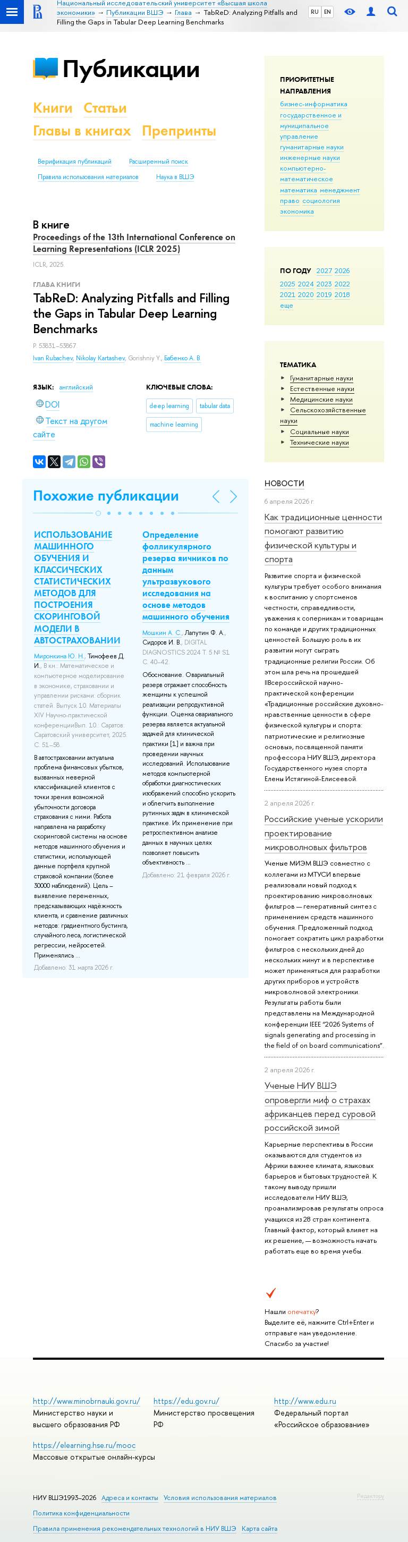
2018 (342, 294)
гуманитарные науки (312, 146)
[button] (98, 513)
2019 (324, 294)
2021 (287, 294)
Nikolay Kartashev (100, 358)
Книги (53, 107)
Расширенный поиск (158, 161)
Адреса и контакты (129, 1497)
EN (327, 11)
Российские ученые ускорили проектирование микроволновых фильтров (324, 832)
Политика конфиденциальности (81, 1513)
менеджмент (340, 189)
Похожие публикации (106, 495)
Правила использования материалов (88, 177)
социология (321, 200)
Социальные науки (319, 431)
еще (286, 305)
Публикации (131, 68)
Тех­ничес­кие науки (319, 442)
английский (76, 387)
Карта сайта (259, 1528)
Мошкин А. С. (162, 633)
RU (315, 11)
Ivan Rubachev (53, 358)
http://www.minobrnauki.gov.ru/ (86, 1401)
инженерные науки (310, 157)
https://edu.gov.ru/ (186, 1401)
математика (298, 189)
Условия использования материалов (220, 1497)
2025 (287, 284)
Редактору (370, 1495)
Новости (284, 483)
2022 (342, 284)
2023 (324, 284)
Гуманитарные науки (321, 378)
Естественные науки (322, 388)
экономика (297, 211)
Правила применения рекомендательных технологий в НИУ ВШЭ (134, 1528)
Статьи (105, 107)
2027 (324, 270)
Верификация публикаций (75, 161)
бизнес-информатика (313, 103)
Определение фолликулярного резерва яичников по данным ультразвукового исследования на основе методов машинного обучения (186, 576)
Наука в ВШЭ (175, 177)
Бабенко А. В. (182, 358)
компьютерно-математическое (306, 173)
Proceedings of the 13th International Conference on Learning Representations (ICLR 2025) (134, 243)
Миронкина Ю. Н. (59, 656)
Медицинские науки (321, 399)
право (290, 200)
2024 (306, 284)
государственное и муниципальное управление (311, 125)
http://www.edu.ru (305, 1401)
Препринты (179, 130)
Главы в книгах (82, 130)
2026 (342, 270)
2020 (306, 294)
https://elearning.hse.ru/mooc (84, 1445)
